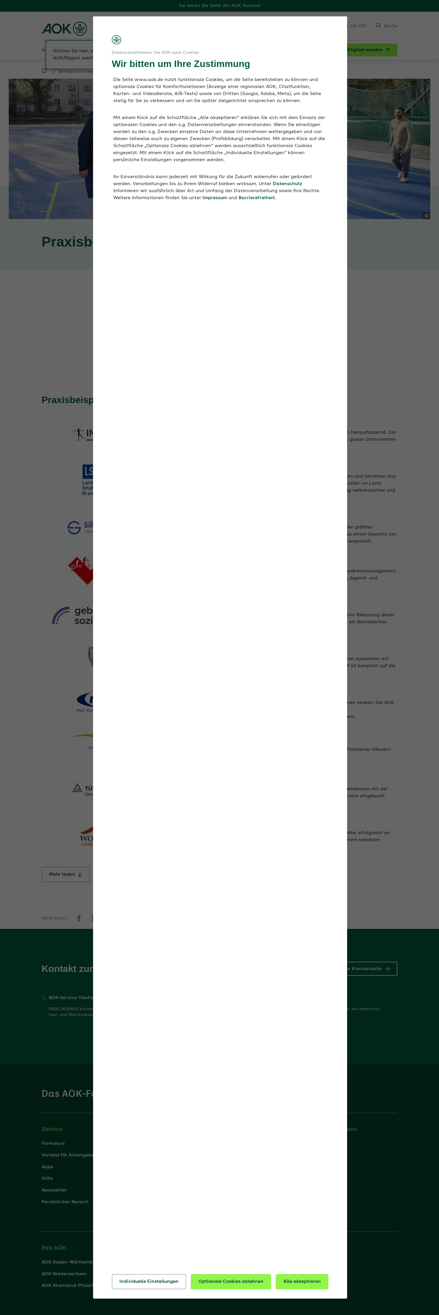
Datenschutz (287, 184)
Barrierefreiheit (257, 198)
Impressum (215, 198)
